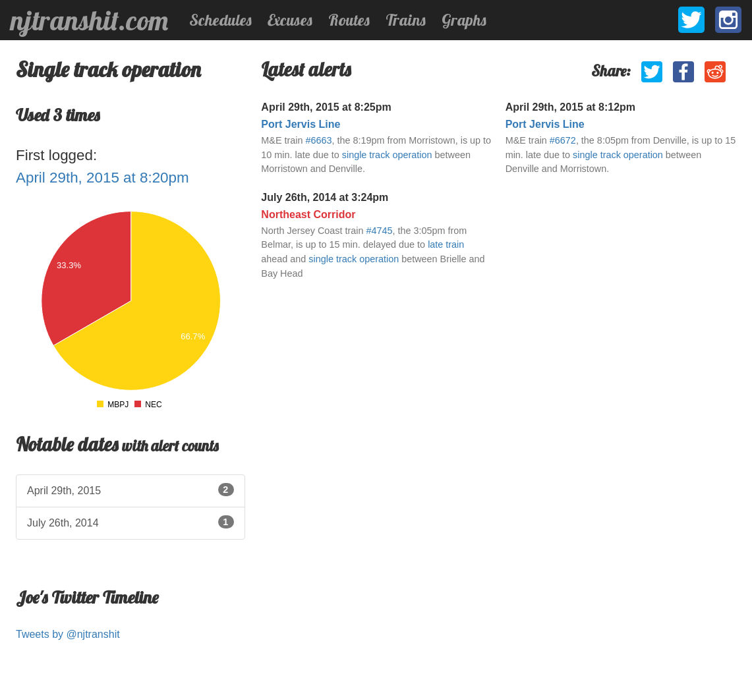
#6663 (319, 140)
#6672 (563, 140)
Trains (406, 20)
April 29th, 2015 (130, 489)
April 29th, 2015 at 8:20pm (102, 177)
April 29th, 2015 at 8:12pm (570, 107)
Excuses (290, 20)
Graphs (464, 20)
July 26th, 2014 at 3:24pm (324, 197)
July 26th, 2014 (130, 521)
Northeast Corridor (308, 214)
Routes (349, 20)
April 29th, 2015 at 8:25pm (326, 107)
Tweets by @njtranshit (68, 634)
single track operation (387, 155)
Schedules (220, 20)
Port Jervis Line (300, 124)
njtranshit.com (89, 20)
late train (446, 244)
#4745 (379, 230)
